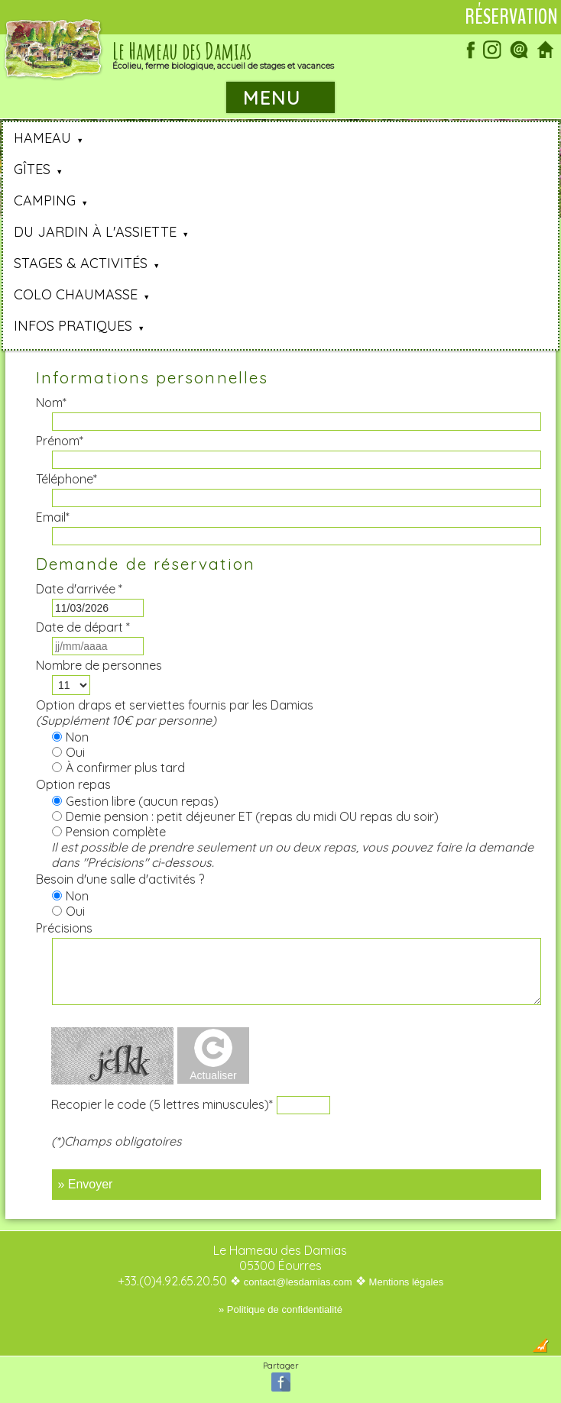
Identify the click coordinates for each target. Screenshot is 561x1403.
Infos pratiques (73, 326)
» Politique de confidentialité (280, 1309)
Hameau (42, 138)
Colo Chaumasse (76, 294)
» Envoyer (84, 1184)
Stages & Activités (81, 263)
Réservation (511, 16)
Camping (45, 200)
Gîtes (32, 169)
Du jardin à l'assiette (95, 232)
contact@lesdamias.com (298, 1282)
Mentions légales (406, 1282)
